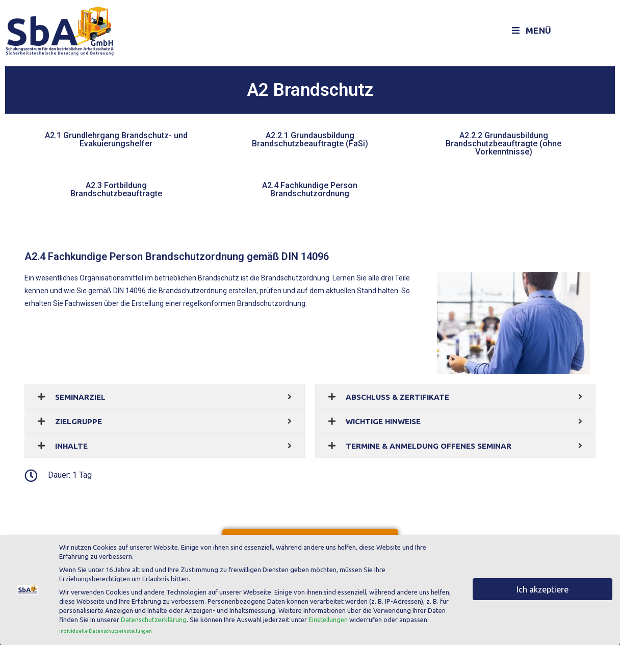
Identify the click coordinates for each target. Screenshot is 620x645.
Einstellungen (328, 618)
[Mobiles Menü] (532, 30)
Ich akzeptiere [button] (542, 587)
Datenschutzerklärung (154, 618)
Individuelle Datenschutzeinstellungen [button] (105, 629)
